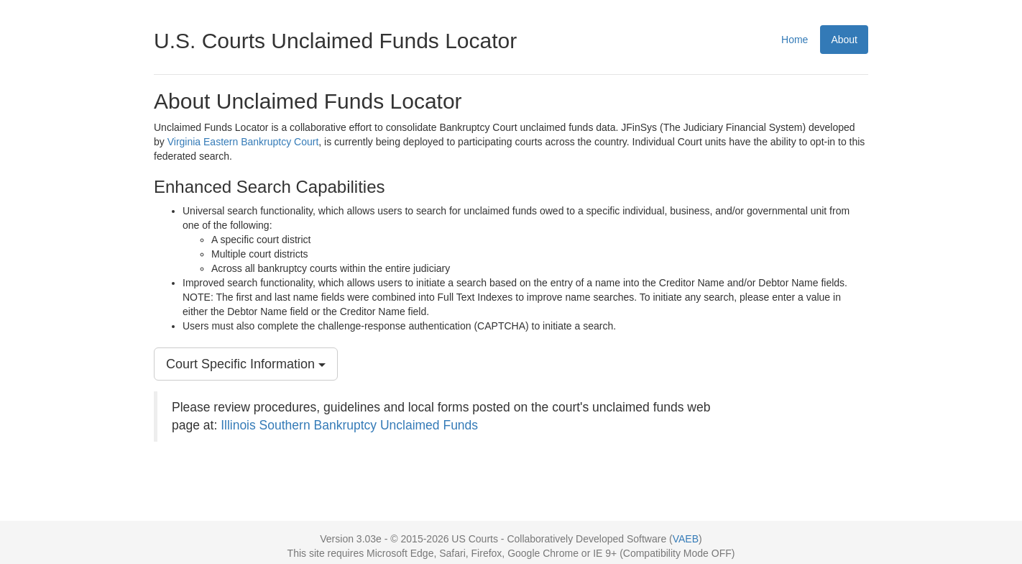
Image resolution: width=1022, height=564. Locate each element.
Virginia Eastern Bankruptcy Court (243, 141)
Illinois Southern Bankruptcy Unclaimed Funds (349, 425)
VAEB (686, 539)
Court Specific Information (246, 364)
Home (794, 39)
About (844, 39)
